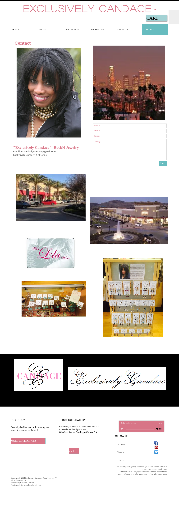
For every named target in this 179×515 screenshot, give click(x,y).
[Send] (163, 163)
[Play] (122, 428)
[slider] (160, 428)
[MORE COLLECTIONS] (28, 441)
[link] (155, 18)
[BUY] (74, 451)
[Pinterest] (121, 452)
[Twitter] (121, 460)
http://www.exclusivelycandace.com (153, 474)
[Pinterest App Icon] (156, 447)
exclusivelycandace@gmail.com (38, 151)
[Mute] (157, 428)
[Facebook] (121, 444)
